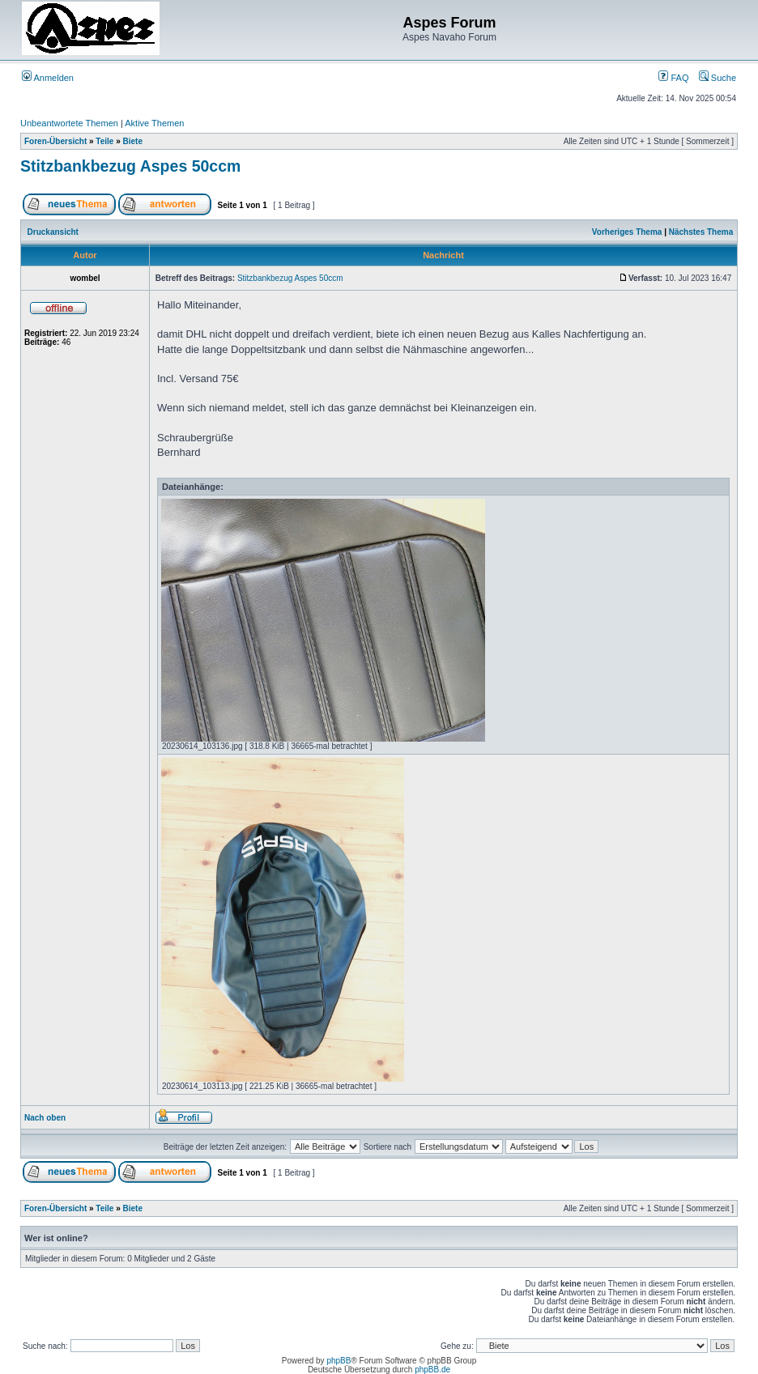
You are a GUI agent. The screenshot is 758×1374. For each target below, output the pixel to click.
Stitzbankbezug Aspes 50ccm (130, 166)
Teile (104, 141)
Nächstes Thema (701, 232)
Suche (717, 78)
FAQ (673, 78)
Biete (133, 141)
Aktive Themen (154, 123)
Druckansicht (53, 232)
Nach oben (45, 1117)
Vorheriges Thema (627, 232)
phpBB (338, 1360)
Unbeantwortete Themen (69, 123)
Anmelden (48, 78)
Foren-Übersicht (55, 141)
